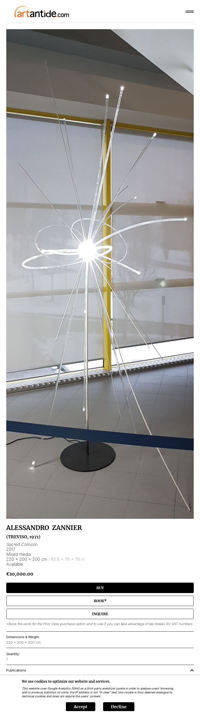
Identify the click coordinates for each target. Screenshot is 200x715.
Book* (100, 601)
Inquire (100, 614)
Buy (100, 587)
